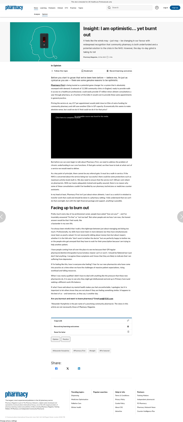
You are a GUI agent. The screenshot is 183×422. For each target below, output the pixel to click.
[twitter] (68, 368)
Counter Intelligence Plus (146, 411)
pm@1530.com (106, 298)
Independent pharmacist (146, 399)
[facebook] (56, 368)
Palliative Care (76, 403)
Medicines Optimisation (79, 399)
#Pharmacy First (79, 351)
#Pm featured (104, 351)
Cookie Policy (120, 403)
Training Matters (143, 395)
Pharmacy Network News (146, 407)
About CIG (119, 407)
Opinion (55, 339)
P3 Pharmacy (15, 409)
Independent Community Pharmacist (33, 409)
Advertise (118, 411)
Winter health (76, 407)
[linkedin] (79, 368)
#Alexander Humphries (61, 351)
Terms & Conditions (122, 395)
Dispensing (75, 395)
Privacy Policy (120, 399)
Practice (66, 339)
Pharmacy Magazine (48, 407)
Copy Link (91, 321)
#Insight (92, 351)
